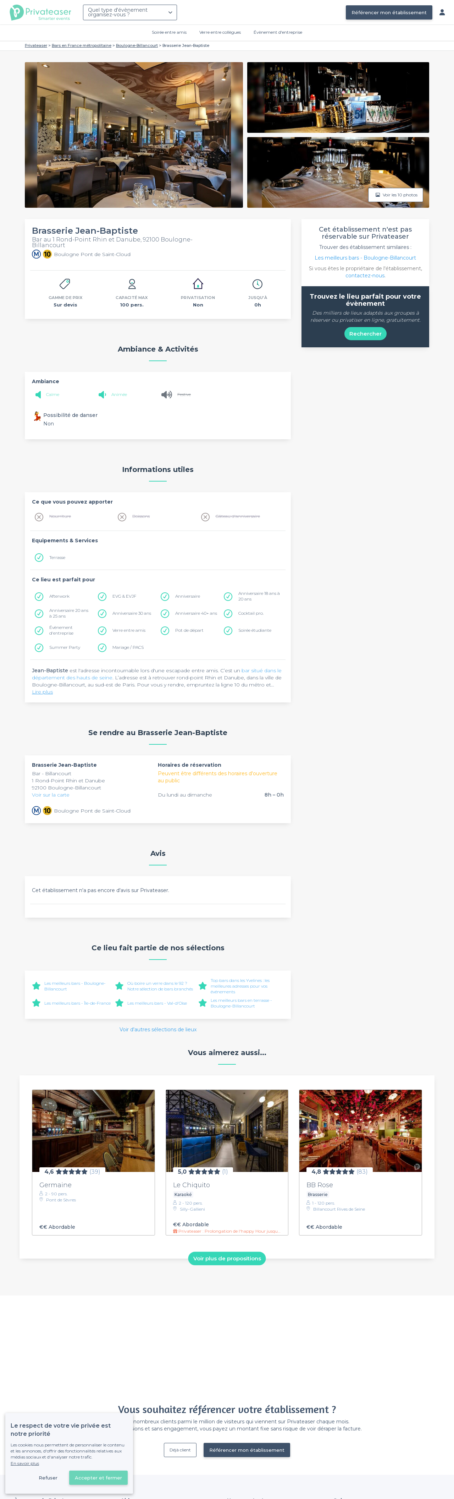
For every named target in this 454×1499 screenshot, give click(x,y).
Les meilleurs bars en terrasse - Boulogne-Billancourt (241, 1003)
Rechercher (365, 333)
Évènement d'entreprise (278, 32)
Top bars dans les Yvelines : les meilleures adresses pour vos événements (240, 986)
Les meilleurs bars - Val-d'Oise (157, 1003)
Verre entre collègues (220, 32)
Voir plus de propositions (227, 1258)
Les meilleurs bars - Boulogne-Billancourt (365, 258)
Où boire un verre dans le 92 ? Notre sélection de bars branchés (160, 986)
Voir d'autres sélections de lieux (158, 1029)
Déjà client (180, 1449)
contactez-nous (364, 275)
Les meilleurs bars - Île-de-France (77, 1003)
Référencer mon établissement (389, 12)
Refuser (48, 1478)
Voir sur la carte (51, 795)
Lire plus (42, 692)
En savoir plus (25, 1463)
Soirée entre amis (169, 32)
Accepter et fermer (98, 1478)
